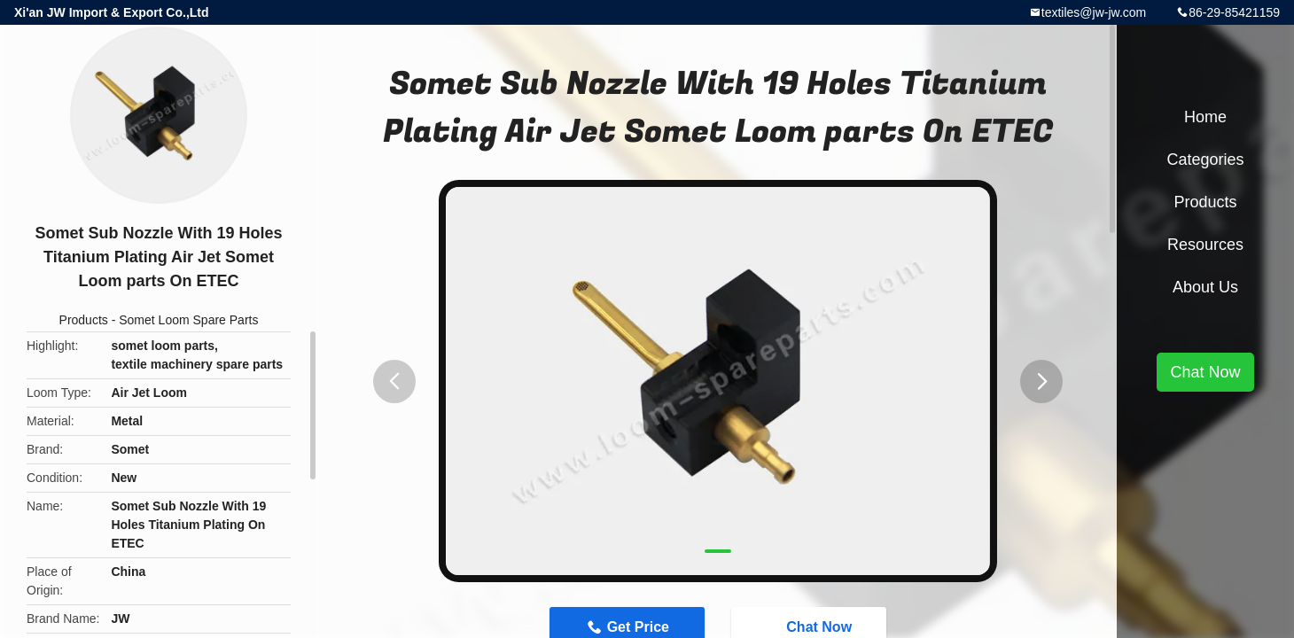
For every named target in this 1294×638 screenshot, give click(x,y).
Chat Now (1205, 372)
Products (83, 320)
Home (1205, 117)
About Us (1205, 287)
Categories (1204, 159)
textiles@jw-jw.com (1093, 12)
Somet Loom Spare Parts (188, 320)
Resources (1205, 244)
